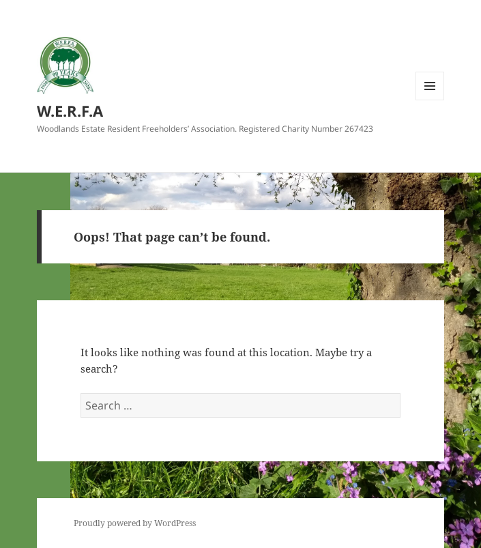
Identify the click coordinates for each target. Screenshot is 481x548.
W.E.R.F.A (70, 110)
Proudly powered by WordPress (135, 523)
